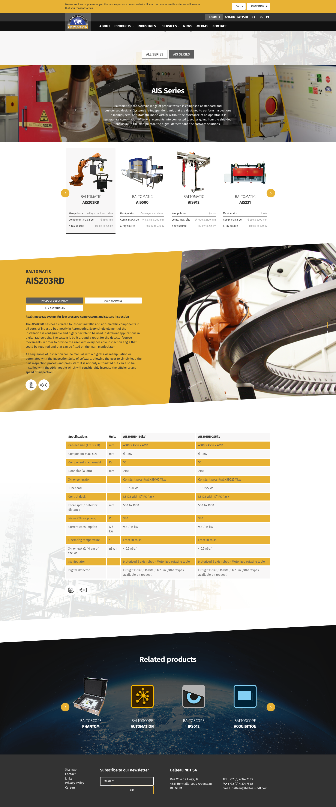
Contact (220, 25)
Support (242, 15)
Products (122, 25)
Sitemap (80, 769)
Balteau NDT (78, 21)
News (187, 25)
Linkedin (261, 16)
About (104, 25)
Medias (202, 25)
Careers (230, 15)
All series (154, 54)
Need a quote (44, 385)
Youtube (267, 16)
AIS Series (181, 54)
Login (213, 16)
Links (80, 778)
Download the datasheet (31, 385)
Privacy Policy (80, 783)
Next (271, 193)
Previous (65, 193)
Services (169, 25)
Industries (147, 25)
